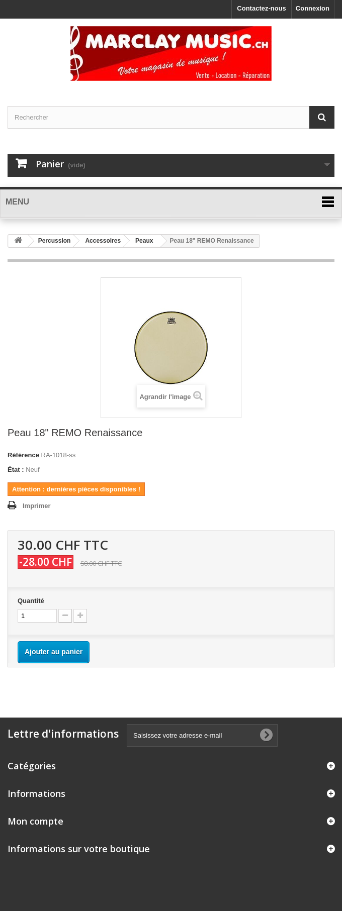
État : (16, 469)
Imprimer (37, 506)
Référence (23, 455)
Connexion (312, 8)
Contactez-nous (261, 8)
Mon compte (35, 821)
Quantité (31, 600)
